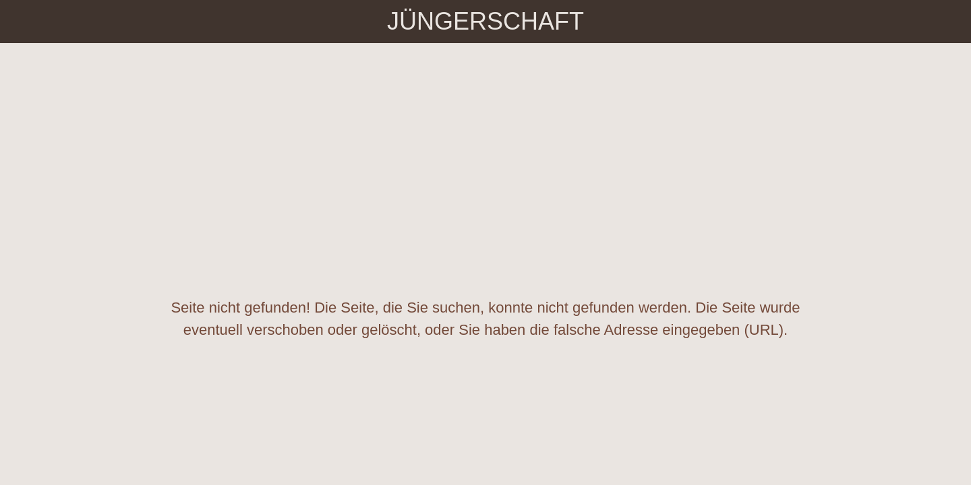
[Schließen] (27, 21)
